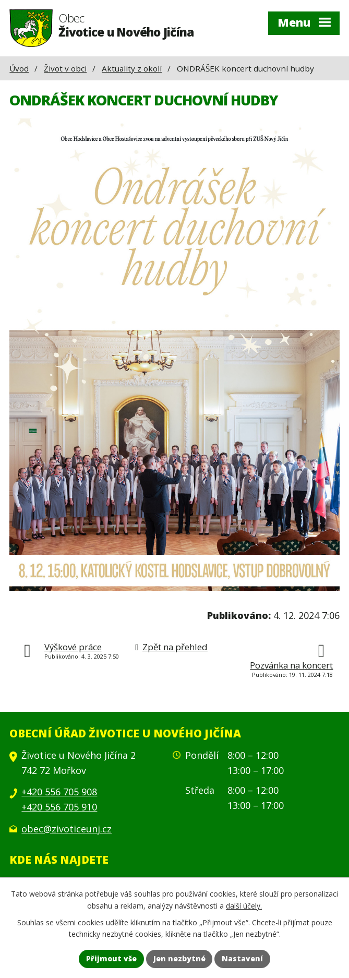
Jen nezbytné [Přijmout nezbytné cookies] (179, 959)
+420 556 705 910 (59, 807)
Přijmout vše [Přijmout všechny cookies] (111, 959)
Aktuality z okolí (132, 68)
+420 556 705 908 (59, 791)
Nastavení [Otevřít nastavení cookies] (242, 959)
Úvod (19, 68)
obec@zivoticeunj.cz (66, 828)
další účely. (244, 905)
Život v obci (65, 68)
